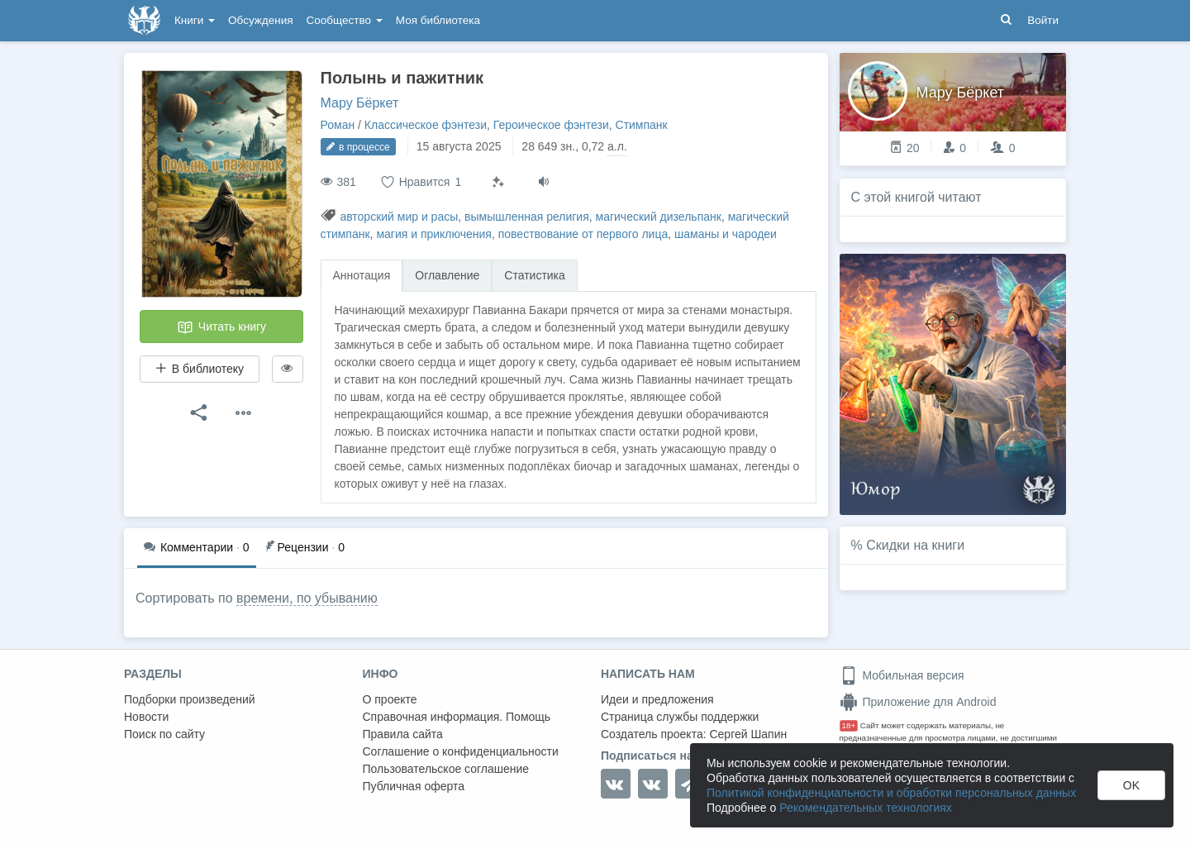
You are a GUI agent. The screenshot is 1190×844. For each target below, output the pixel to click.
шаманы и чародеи (725, 234)
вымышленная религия (526, 216)
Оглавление (447, 275)
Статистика (534, 275)
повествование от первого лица (583, 234)
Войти (1043, 20)
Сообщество (345, 20)
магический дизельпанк (658, 216)
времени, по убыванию (307, 598)
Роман (338, 124)
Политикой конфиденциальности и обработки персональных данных (891, 792)
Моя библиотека (438, 20)
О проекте (390, 699)
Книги (194, 20)
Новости (146, 716)
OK (1131, 785)
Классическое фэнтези (425, 124)
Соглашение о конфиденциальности (461, 751)
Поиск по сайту (164, 734)
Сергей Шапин (748, 734)
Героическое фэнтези (551, 124)
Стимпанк (642, 124)
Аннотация (362, 275)
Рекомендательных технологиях (865, 807)
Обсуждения (260, 20)
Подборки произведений (189, 699)
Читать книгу (221, 327)
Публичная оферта (414, 786)
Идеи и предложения (657, 699)
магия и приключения (434, 234)
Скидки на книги (915, 545)
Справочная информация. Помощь (457, 716)
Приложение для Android (918, 702)
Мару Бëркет (360, 103)
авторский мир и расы (399, 216)
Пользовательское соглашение (446, 768)
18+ (849, 725)
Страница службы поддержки (680, 716)
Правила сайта (403, 734)
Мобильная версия (902, 675)
